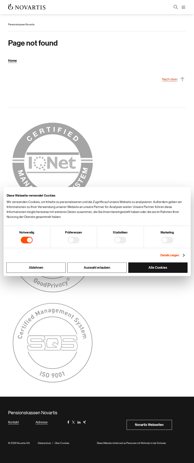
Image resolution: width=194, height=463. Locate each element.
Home (12, 60)
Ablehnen (36, 267)
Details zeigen (169, 255)
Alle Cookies (157, 267)
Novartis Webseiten (149, 425)
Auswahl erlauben (97, 267)
